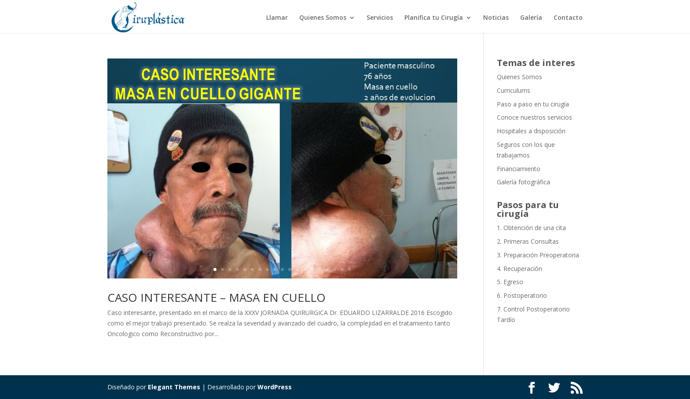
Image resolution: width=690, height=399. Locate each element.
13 (304, 269)
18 (342, 269)
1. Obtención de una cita (531, 227)
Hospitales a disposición (531, 131)
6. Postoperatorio (522, 295)
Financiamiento (518, 169)
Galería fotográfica (523, 182)
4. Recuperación (519, 268)
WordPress (274, 387)
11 (289, 269)
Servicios (380, 18)
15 (319, 269)
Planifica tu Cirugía (433, 18)
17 (334, 269)
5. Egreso (510, 282)
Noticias (496, 18)
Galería (531, 18)
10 (282, 269)
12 (297, 269)
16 (327, 269)
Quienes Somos (322, 18)
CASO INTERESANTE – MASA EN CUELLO (216, 297)
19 (349, 269)
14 (312, 269)
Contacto (568, 18)
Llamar (277, 18)
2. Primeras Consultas (528, 241)
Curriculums (513, 90)
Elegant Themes (174, 387)
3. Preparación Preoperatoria (538, 255)
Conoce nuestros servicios (534, 117)
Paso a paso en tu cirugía (533, 104)
